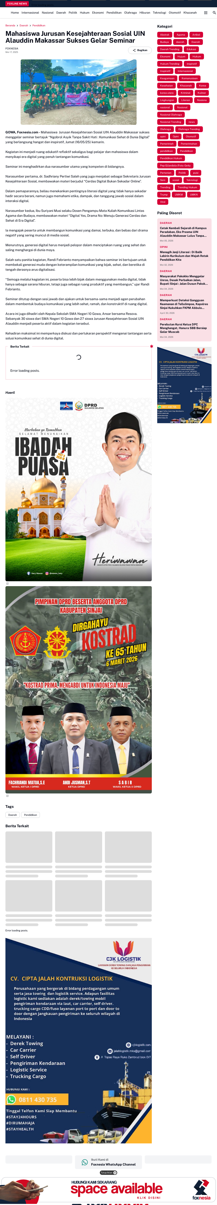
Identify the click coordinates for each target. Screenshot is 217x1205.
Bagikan (140, 50)
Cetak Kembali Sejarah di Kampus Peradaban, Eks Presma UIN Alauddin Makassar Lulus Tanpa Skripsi (183, 232)
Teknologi (159, 12)
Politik (73, 12)
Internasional (30, 12)
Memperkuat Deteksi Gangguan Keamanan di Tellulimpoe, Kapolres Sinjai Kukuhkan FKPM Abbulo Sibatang (184, 304)
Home (15, 12)
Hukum (84, 12)
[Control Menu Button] (205, 12)
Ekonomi (98, 12)
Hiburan (144, 12)
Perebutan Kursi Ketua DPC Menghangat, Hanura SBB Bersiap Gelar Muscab (183, 328)
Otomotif (175, 12)
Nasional (48, 12)
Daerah (61, 12)
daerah (166, 222)
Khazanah (190, 12)
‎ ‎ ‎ (38, 1159)
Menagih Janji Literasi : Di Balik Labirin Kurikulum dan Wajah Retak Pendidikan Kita (184, 255)
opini (164, 246)
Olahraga (130, 12)
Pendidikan (114, 12)
